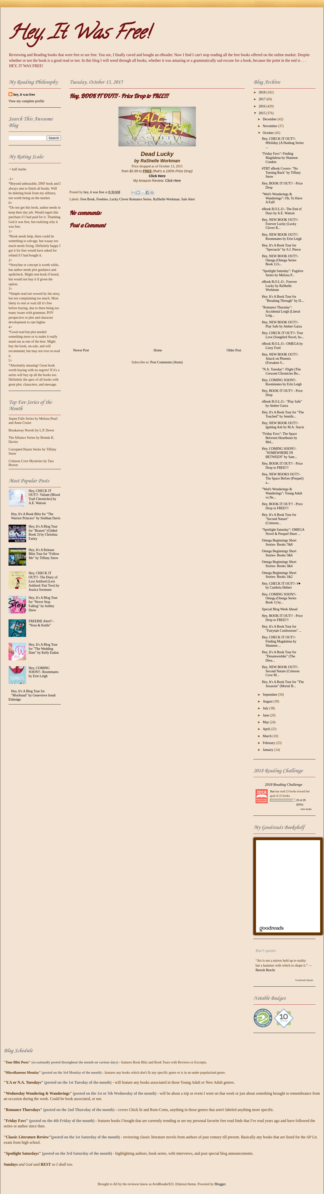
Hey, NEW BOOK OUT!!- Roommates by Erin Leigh (282, 237)
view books (306, 809)
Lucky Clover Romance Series (130, 199)
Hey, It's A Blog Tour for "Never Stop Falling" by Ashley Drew (43, 604)
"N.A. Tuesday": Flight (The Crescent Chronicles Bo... (281, 371)
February (269, 743)
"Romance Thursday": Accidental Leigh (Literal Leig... (281, 311)
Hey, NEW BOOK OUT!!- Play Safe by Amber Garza (282, 324)
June (266, 715)
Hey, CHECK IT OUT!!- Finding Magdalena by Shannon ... (279, 641)
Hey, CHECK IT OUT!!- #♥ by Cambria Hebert (281, 586)
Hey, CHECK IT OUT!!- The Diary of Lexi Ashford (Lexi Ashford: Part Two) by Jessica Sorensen (44, 581)
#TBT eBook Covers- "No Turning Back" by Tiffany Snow (281, 173)
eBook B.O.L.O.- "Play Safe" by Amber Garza (282, 404)
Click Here (157, 176)
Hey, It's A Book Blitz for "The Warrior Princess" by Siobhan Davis (35, 516)
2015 (263, 113)
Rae (272, 791)
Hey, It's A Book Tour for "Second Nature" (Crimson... (279, 519)
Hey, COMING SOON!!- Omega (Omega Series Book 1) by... (279, 598)
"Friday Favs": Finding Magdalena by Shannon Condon (280, 158)
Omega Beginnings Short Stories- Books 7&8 (279, 542)
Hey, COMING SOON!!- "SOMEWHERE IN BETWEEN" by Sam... (279, 453)
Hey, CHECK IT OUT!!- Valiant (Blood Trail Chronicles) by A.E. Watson (44, 497)
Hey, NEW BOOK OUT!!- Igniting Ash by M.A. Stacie (283, 425)
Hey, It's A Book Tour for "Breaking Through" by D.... (283, 299)
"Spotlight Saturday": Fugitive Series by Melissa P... (282, 273)
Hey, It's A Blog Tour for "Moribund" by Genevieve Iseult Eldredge (32, 695)
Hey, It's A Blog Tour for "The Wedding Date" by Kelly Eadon (44, 649)
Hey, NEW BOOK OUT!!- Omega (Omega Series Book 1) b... (280, 260)
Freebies (102, 199)
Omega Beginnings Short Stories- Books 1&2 (279, 575)
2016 (263, 106)
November (270, 126)
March (267, 736)
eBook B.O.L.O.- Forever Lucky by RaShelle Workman (279, 286)
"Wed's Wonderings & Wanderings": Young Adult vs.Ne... (282, 493)
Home (158, 350)
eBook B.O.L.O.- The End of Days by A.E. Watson (282, 211)
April (267, 729)
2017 (263, 99)
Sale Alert (188, 199)
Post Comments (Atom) (166, 362)
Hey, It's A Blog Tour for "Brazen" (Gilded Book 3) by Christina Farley (43, 533)
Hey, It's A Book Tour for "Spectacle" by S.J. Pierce (281, 247)
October (269, 133)
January (268, 750)
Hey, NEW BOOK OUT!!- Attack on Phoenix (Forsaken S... (280, 359)
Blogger (220, 1184)
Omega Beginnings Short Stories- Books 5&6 (279, 553)
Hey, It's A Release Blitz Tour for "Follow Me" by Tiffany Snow (44, 554)
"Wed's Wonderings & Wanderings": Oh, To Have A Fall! (282, 198)
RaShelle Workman (166, 199)
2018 (263, 92)
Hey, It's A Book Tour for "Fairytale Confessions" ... (281, 629)
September (270, 694)
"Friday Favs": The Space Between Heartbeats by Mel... (279, 438)
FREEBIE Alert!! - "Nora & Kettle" (42, 623)
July (266, 708)
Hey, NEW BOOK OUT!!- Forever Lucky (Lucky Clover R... (280, 224)
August (268, 701)
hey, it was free (24, 94)
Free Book (87, 199)
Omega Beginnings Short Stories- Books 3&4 (279, 564)
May (266, 722)
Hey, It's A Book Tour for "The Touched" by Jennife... (283, 414)
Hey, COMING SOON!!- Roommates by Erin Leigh (44, 672)
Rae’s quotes (266, 950)
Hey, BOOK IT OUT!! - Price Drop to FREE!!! (282, 465)
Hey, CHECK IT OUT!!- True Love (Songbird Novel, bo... (283, 335)
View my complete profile (26, 101)
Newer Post (81, 350)
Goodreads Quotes (304, 980)
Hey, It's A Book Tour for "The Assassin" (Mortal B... (283, 684)
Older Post (234, 350)
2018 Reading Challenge (283, 784)
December (270, 119)
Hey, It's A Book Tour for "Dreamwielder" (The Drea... (279, 656)
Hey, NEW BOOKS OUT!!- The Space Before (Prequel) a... (283, 478)
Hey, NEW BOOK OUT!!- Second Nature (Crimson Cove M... (280, 671)
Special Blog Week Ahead (279, 609)
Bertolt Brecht (265, 970)
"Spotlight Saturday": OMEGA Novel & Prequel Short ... (283, 532)
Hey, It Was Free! (79, 34)
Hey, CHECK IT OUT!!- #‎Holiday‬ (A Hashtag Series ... (283, 143)
